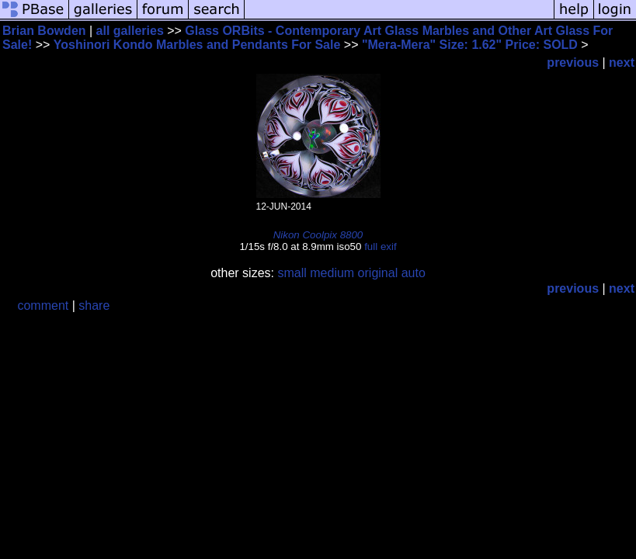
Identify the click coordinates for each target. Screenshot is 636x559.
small (291, 273)
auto (413, 273)
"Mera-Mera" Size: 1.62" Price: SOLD (470, 44)
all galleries (130, 30)
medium (332, 273)
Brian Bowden (44, 30)
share (93, 305)
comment (42, 305)
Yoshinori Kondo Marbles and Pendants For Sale (197, 44)
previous (573, 62)
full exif (380, 246)
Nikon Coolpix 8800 (318, 235)
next (621, 62)
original (378, 273)
